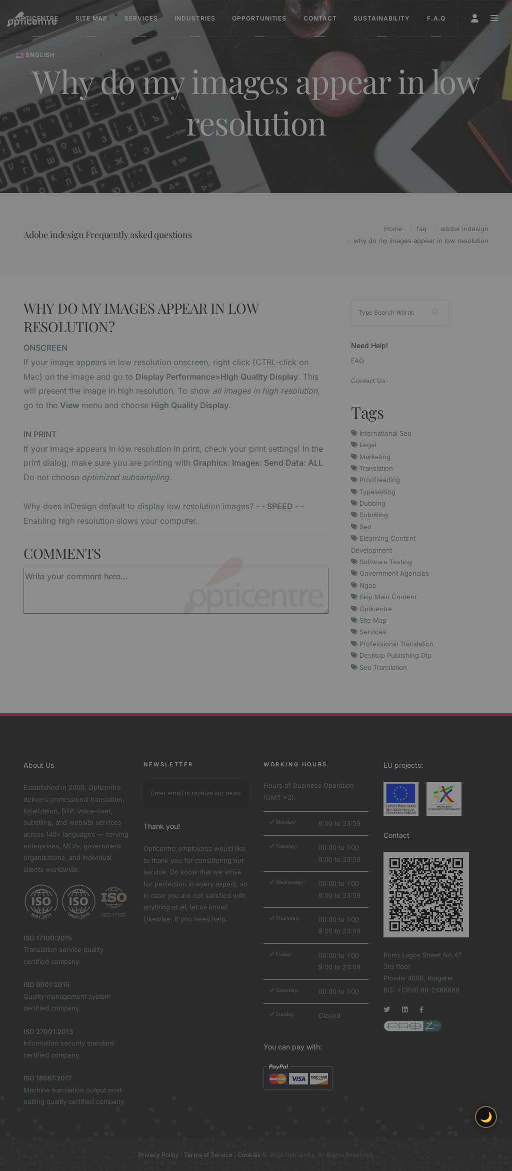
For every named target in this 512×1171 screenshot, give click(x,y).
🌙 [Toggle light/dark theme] (486, 1117)
